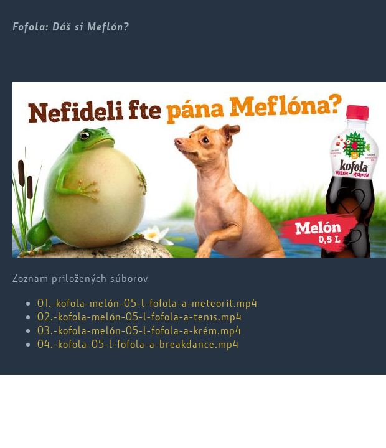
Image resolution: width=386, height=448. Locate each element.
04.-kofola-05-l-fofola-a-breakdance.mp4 (138, 344)
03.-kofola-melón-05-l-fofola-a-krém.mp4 (139, 330)
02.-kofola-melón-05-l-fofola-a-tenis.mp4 (139, 317)
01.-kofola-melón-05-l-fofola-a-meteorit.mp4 (147, 303)
